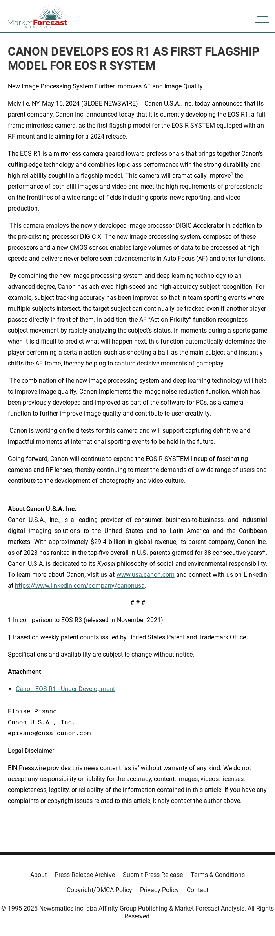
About (38, 874)
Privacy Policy (159, 890)
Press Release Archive (85, 874)
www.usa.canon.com (146, 574)
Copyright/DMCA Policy (99, 890)
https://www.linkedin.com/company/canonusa (80, 585)
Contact (197, 890)
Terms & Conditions (218, 874)
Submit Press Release (153, 874)
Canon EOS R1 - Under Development (65, 689)
